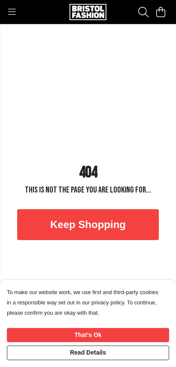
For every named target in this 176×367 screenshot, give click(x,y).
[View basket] (160, 12)
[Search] (143, 12)
